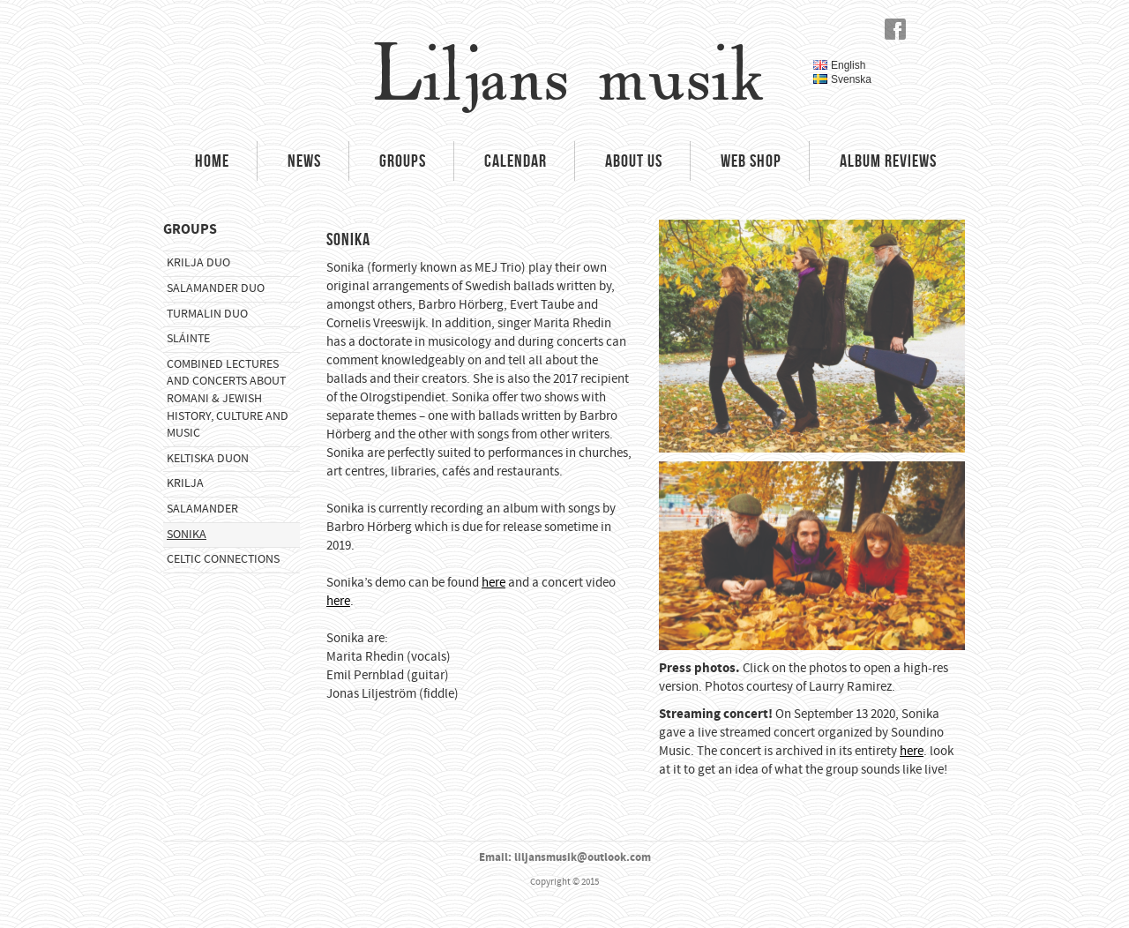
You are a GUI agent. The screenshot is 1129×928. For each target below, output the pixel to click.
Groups (402, 160)
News (304, 160)
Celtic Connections (223, 559)
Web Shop (751, 160)
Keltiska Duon (208, 459)
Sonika (186, 535)
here (493, 582)
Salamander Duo (216, 288)
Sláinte (188, 339)
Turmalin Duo (207, 314)
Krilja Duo (198, 263)
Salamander (202, 509)
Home (212, 160)
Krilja (185, 483)
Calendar (515, 160)
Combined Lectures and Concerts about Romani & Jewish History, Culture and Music (227, 398)
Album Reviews (888, 160)
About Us (633, 160)
